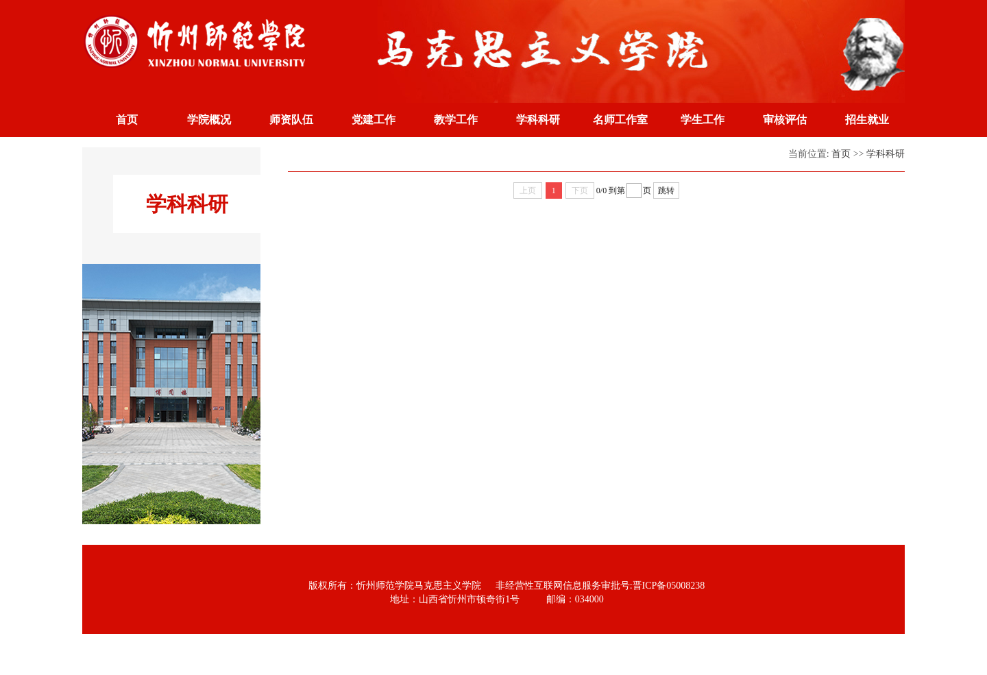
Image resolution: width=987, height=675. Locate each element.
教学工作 (456, 119)
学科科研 (538, 119)
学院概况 (209, 119)
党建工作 (373, 119)
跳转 (666, 190)
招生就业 (867, 119)
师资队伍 (291, 119)
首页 (127, 119)
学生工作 (702, 119)
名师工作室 (620, 119)
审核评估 (785, 119)
